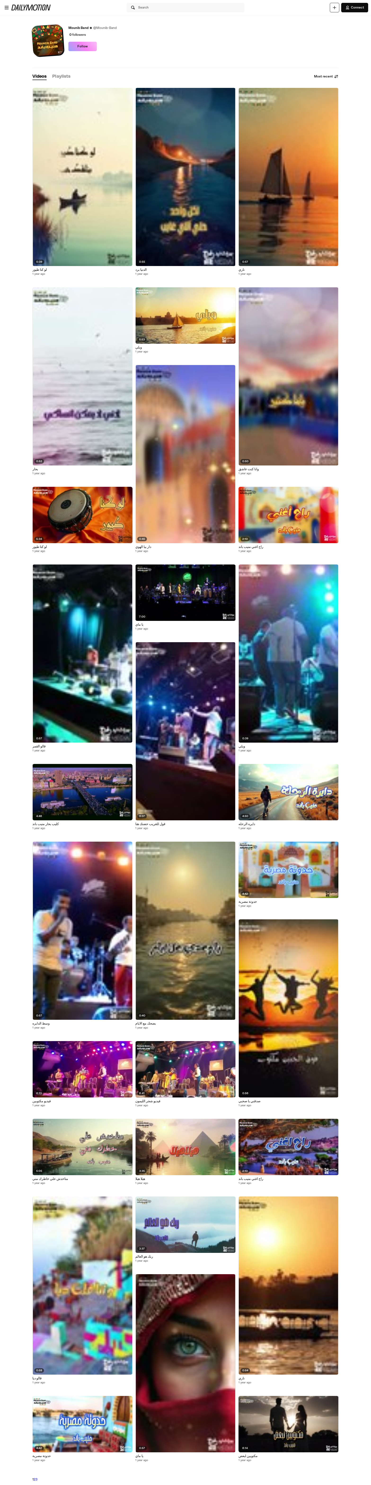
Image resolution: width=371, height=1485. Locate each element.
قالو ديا (37, 1378)
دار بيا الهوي (143, 547)
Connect (354, 7)
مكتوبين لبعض (248, 1456)
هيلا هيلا (140, 1179)
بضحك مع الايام (145, 1023)
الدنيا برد (141, 270)
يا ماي (139, 625)
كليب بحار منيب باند (45, 824)
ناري (241, 270)
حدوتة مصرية (41, 1456)
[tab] (39, 77)
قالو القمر (39, 746)
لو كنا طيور (39, 270)
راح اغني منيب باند (250, 547)
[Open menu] (6, 7)
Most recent (326, 76)
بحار (35, 469)
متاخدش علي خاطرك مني (50, 1179)
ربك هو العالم (144, 1257)
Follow (82, 46)
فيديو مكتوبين (41, 1101)
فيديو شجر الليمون (147, 1101)
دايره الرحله (246, 824)
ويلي (138, 347)
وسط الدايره (41, 1023)
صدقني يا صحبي (249, 1101)
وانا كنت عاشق (248, 469)
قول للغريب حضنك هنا (150, 824)
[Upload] (334, 7)
